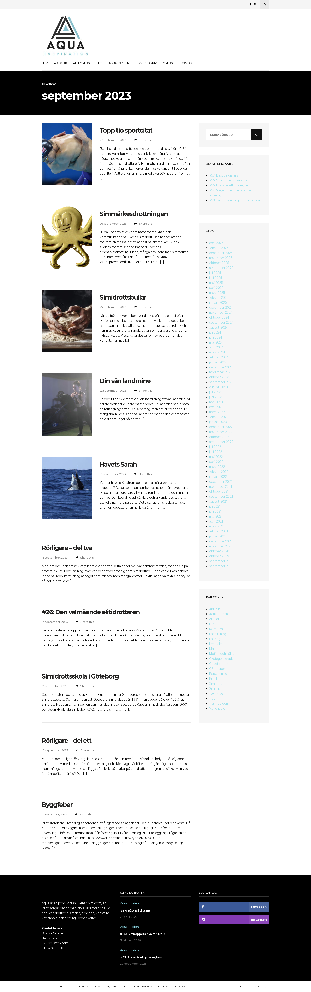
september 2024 (221, 322)
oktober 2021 (219, 492)
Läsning (214, 639)
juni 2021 (215, 511)
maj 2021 (216, 516)
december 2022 (221, 427)
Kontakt (187, 63)
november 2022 (220, 432)
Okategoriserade (221, 659)
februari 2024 (218, 357)
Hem (45, 63)
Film (99, 63)
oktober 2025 (219, 263)
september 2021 (221, 496)
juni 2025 (215, 278)
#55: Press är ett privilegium (229, 185)
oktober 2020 (219, 551)
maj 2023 (216, 402)
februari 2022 (218, 472)
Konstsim (216, 629)
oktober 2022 (219, 437)
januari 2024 (218, 362)
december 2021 (221, 482)
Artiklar (60, 63)
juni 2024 (215, 337)
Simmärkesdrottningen (134, 213)
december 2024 (221, 308)
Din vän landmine (125, 380)
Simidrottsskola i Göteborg (80, 676)
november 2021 (220, 487)
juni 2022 (215, 452)
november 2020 (220, 546)
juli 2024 (215, 332)
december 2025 (221, 253)
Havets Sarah (118, 464)
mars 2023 (217, 412)
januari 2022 (218, 477)
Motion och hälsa (221, 654)
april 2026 (216, 243)
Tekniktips (216, 694)
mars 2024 (217, 352)
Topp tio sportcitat (126, 130)
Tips (212, 698)
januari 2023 (218, 422)
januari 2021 (218, 536)
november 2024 (220, 313)
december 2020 (221, 541)
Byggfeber (57, 804)
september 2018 (221, 566)
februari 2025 (218, 298)
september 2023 (221, 382)
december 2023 (221, 367)
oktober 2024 (219, 317)
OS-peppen (217, 669)
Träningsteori (218, 703)
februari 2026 (218, 248)
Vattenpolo (217, 708)
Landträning (217, 634)
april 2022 (216, 462)
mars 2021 (217, 526)
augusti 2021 (218, 501)
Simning (215, 689)
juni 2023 (215, 397)
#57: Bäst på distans (224, 175)
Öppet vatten (218, 664)
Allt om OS (81, 63)
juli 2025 (215, 273)
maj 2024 (216, 342)
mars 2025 (217, 293)
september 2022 (221, 442)
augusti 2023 (218, 387)
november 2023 (220, 372)
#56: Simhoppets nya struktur (230, 180)
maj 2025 (216, 283)
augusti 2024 (218, 327)
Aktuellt (214, 609)
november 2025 (220, 258)
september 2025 (221, 268)
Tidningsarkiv (146, 63)
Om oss (169, 63)
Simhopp (215, 684)
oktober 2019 (219, 556)
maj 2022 (216, 457)
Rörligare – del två (67, 547)
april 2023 (216, 407)
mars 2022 (217, 467)
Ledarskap (217, 644)
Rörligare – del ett (66, 740)
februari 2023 (218, 417)
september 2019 (221, 561)
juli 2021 (215, 506)
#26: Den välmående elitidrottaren (91, 612)
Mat (212, 649)
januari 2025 (218, 303)
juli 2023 (215, 392)
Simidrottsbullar (123, 297)
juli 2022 (215, 447)
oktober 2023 (219, 377)
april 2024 (216, 347)
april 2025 (216, 288)
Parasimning (218, 674)
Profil (213, 679)
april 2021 (216, 521)
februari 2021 (218, 531)
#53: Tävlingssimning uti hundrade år (235, 200)
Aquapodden (118, 63)
